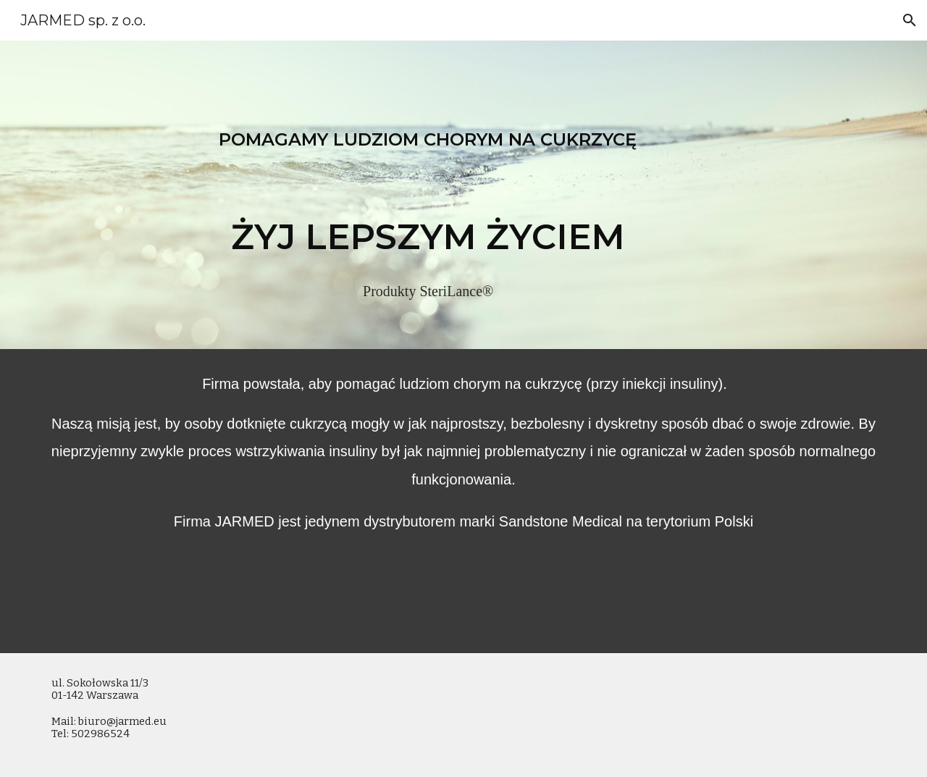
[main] (428, 194)
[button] (909, 20)
